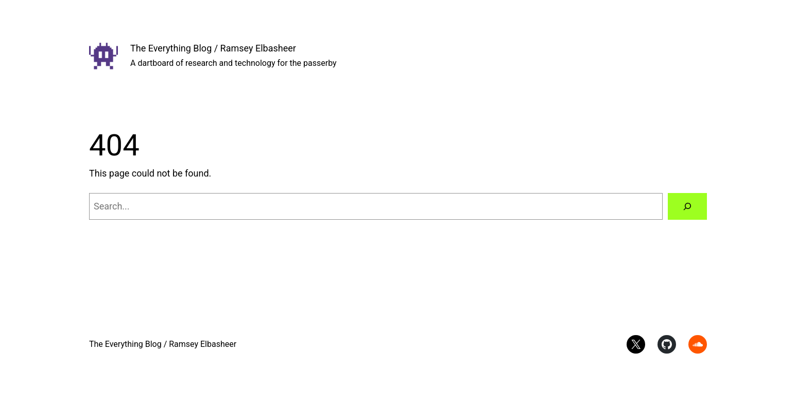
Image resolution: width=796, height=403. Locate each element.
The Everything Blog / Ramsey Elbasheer (213, 48)
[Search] (687, 206)
